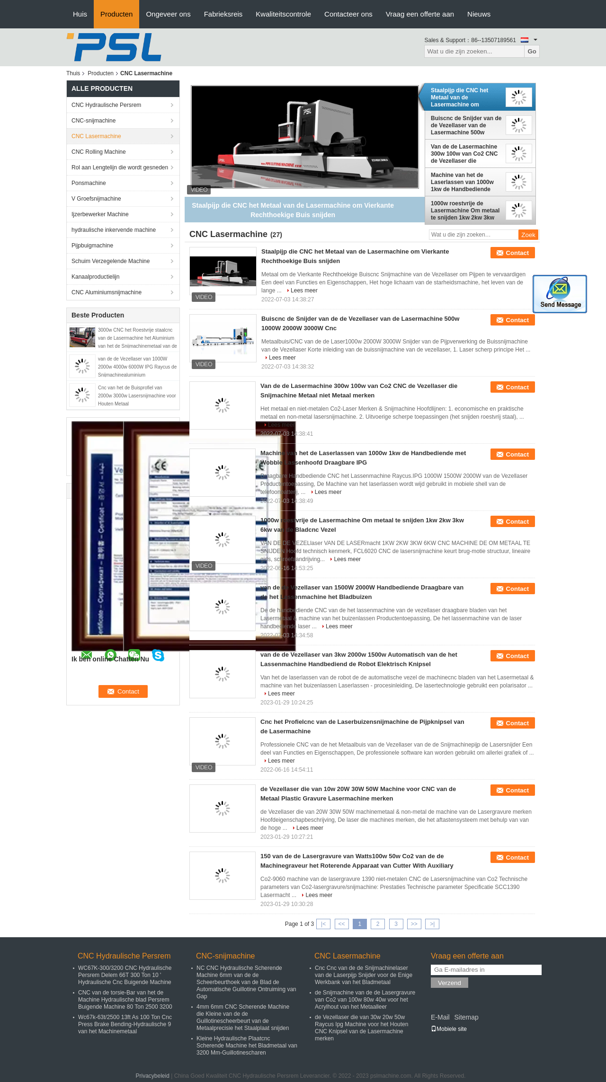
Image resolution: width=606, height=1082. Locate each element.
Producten (116, 14)
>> (414, 924)
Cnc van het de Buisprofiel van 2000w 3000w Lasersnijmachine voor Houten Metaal (137, 395)
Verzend (449, 982)
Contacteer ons (348, 14)
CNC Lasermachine (96, 136)
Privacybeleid (152, 1076)
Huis (80, 14)
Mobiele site (449, 1029)
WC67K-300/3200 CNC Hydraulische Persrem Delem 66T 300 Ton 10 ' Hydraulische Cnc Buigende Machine (124, 975)
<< (341, 924)
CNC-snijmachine (93, 120)
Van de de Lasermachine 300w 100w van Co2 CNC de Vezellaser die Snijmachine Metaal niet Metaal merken (464, 153)
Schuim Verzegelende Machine (110, 261)
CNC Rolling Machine (98, 152)
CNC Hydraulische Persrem (106, 105)
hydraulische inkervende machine (113, 230)
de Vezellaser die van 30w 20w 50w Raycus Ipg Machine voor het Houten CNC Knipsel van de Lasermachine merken (361, 1028)
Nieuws (478, 14)
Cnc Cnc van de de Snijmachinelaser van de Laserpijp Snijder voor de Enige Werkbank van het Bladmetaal (363, 975)
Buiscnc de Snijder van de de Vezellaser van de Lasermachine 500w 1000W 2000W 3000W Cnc (466, 125)
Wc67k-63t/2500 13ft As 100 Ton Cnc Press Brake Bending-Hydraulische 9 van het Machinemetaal (125, 1024)
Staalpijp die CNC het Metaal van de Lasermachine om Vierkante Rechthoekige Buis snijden (463, 97)
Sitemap (466, 1017)
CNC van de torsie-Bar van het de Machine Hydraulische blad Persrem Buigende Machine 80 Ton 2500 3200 (125, 999)
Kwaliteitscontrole (283, 14)
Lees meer (304, 290)
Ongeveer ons (168, 14)
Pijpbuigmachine (92, 245)
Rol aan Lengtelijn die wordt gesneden (119, 167)
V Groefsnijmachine (96, 198)
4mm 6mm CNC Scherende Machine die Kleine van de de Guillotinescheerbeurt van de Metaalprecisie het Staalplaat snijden (242, 1017)
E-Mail (440, 1017)
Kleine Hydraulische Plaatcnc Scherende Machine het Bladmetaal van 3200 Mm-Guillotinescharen (246, 1045)
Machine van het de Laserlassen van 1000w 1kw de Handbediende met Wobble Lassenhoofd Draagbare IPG (465, 182)
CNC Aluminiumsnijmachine (106, 292)
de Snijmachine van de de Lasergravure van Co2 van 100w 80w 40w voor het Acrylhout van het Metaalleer (365, 999)
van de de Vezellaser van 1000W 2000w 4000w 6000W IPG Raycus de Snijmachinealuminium (137, 367)
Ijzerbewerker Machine (100, 214)
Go (531, 51)
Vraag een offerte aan (420, 14)
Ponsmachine (88, 183)
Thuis (73, 73)
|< (323, 924)
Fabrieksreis (223, 14)
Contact (517, 252)
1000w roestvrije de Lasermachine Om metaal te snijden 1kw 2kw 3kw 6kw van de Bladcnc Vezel (465, 210)
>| (432, 924)
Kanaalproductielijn (95, 276)
